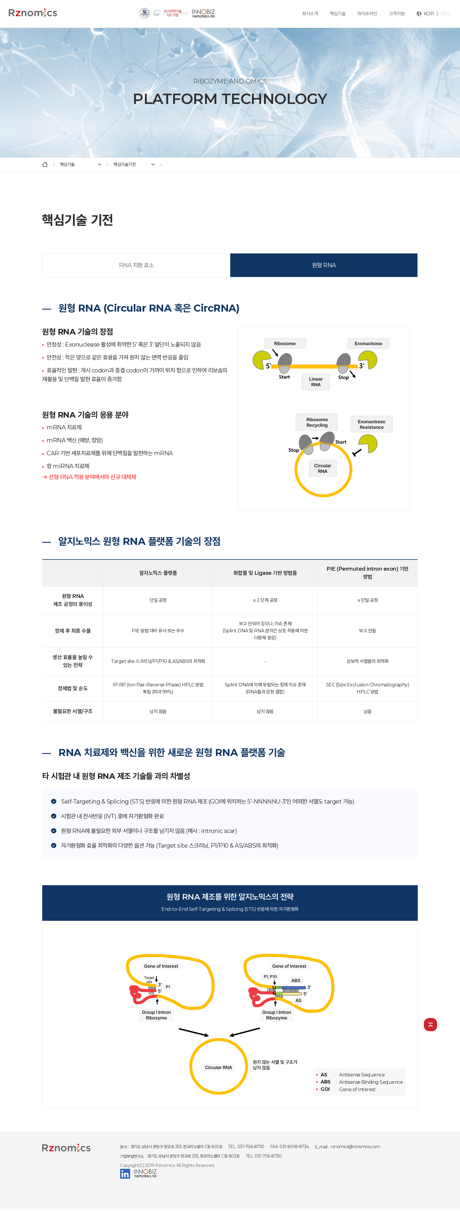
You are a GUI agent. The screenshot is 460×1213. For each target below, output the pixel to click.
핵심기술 (338, 13)
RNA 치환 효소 (136, 265)
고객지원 (397, 13)
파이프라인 (367, 13)
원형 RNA (324, 265)
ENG (446, 13)
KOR (429, 13)
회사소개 (310, 13)
